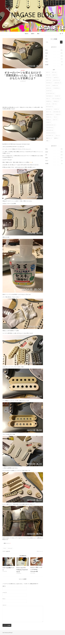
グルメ (46, 61)
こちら (30, 162)
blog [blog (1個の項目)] (55, 74)
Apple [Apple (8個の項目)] (54, 72)
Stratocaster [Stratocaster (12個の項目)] (50, 124)
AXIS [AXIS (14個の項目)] (48, 74)
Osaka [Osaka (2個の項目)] (58, 114)
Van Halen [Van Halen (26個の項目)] (49, 130)
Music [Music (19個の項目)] (48, 111)
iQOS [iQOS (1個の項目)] (48, 98)
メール (5, 592)
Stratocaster (10, 548)
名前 (4, 586)
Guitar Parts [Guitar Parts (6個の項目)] (50, 93)
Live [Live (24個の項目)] (48, 103)
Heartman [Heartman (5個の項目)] (49, 95)
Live (46, 55)
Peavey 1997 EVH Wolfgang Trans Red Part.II (22, 569)
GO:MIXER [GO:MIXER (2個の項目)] (57, 88)
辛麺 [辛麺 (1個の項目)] (47, 140)
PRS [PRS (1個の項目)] (55, 117)
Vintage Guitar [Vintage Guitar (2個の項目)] (50, 132)
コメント (4, 605)
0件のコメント (40, 551)
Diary (46, 50)
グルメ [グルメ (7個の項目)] (58, 135)
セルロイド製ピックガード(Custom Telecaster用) (36, 569)
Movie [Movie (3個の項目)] (56, 109)
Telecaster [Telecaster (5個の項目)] (49, 127)
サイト (4, 598)
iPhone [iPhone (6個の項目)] (57, 95)
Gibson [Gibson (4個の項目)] (48, 88)
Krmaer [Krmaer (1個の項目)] (56, 101)
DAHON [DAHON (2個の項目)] (56, 77)
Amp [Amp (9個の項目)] (48, 72)
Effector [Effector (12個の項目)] (56, 80)
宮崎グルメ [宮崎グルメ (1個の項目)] (49, 138)
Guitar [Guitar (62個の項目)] (49, 90)
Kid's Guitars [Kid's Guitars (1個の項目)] (56, 98)
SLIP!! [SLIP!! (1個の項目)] (55, 119)
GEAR (32, 33)
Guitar (23, 70)
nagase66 (8, 551)
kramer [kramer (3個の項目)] (48, 101)
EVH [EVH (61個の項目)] (48, 85)
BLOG (26, 33)
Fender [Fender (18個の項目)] (55, 85)
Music (46, 58)
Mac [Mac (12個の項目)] (55, 103)
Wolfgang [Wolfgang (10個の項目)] (49, 135)
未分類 (46, 64)
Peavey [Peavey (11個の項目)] (49, 117)
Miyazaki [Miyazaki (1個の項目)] (49, 109)
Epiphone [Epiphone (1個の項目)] (49, 82)
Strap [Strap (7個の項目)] (48, 122)
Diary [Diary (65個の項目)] (48, 80)
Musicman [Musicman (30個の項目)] (57, 111)
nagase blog (32, 15)
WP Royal (10, 632)
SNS (38, 33)
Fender (4, 548)
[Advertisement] (23, 95)
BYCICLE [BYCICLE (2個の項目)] (48, 77)
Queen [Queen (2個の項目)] (48, 119)
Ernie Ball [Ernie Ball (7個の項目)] (58, 82)
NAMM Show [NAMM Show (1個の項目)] (50, 114)
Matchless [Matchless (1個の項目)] (49, 106)
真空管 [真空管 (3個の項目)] (56, 138)
